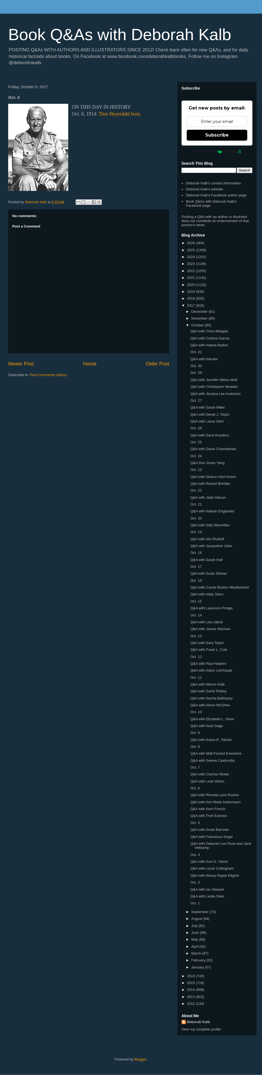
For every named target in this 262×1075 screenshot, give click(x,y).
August (197, 919)
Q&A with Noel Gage (206, 726)
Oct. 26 (196, 428)
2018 (191, 298)
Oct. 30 (196, 366)
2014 (191, 990)
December (200, 311)
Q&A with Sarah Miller (207, 407)
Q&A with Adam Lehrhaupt (211, 670)
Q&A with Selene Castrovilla (212, 760)
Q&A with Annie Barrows (209, 830)
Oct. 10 (196, 712)
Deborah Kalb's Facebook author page (216, 195)
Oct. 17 (196, 567)
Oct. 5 (195, 823)
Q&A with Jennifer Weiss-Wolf (213, 380)
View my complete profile (201, 1029)
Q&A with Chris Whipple (209, 331)
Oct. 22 (196, 490)
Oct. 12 (196, 657)
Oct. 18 (196, 553)
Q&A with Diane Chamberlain (213, 449)
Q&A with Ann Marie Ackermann (215, 802)
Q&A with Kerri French (207, 809)
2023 (191, 264)
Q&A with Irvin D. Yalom (209, 862)
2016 (191, 976)
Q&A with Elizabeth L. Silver (212, 719)
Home (90, 364)
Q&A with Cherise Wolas (209, 774)
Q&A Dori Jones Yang (207, 463)
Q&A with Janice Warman (210, 629)
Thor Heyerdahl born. (120, 114)
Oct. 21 (196, 504)
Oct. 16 (196, 580)
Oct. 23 (196, 470)
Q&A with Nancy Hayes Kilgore (214, 875)
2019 (191, 292)
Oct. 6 (195, 788)
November (200, 318)
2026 (191, 243)
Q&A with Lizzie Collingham (212, 868)
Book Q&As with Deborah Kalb (119, 34)
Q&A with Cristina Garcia (209, 338)
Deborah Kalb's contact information (213, 183)
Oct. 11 (196, 677)
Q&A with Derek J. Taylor (210, 414)
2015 (191, 983)
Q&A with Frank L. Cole (208, 650)
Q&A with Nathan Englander (212, 511)
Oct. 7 (195, 767)
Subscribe (217, 135)
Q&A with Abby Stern (206, 594)
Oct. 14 (196, 615)
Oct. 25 (196, 442)
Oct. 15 (196, 601)
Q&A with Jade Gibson (208, 497)
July (195, 926)
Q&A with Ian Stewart (207, 889)
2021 (191, 278)
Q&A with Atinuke (204, 359)
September (200, 912)
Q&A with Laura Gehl (206, 421)
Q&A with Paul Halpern (208, 663)
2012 (191, 1004)
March (196, 953)
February (199, 960)
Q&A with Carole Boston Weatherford (219, 587)
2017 (191, 305)
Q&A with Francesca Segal (211, 837)
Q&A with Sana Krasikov (209, 435)
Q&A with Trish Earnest (208, 816)
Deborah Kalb (198, 1022)
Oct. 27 (196, 400)
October (198, 325)
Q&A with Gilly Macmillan (210, 525)
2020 (191, 285)
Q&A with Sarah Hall (206, 560)
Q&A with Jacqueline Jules (211, 546)
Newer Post (21, 364)
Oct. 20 (196, 518)
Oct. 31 (196, 352)
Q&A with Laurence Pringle (211, 608)
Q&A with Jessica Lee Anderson (215, 394)
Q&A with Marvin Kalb (207, 684)
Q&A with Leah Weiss (207, 781)
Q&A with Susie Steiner (208, 573)
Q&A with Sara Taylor (207, 643)
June (195, 933)
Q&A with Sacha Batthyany (211, 698)
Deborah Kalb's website (204, 189)
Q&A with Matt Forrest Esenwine (215, 753)
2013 (191, 997)
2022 (191, 271)
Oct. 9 (195, 733)
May (195, 939)
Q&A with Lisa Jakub (206, 622)
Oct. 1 (195, 903)
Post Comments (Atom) (48, 375)
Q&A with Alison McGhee (210, 705)
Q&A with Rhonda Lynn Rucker (214, 795)
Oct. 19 (196, 532)
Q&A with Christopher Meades (214, 387)
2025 (191, 250)
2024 (191, 257)
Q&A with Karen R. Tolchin (211, 740)
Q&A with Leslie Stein (207, 896)
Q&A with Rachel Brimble (210, 484)
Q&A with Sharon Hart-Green (213, 477)
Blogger (140, 1059)
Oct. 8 (195, 747)
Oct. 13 (196, 636)
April (195, 946)
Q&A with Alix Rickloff (207, 539)
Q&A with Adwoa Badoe (209, 345)
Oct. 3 (195, 882)
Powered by (217, 151)
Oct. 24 (196, 456)
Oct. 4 (195, 855)
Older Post (157, 364)
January (198, 967)
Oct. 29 (196, 373)
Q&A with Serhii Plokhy (208, 691)
